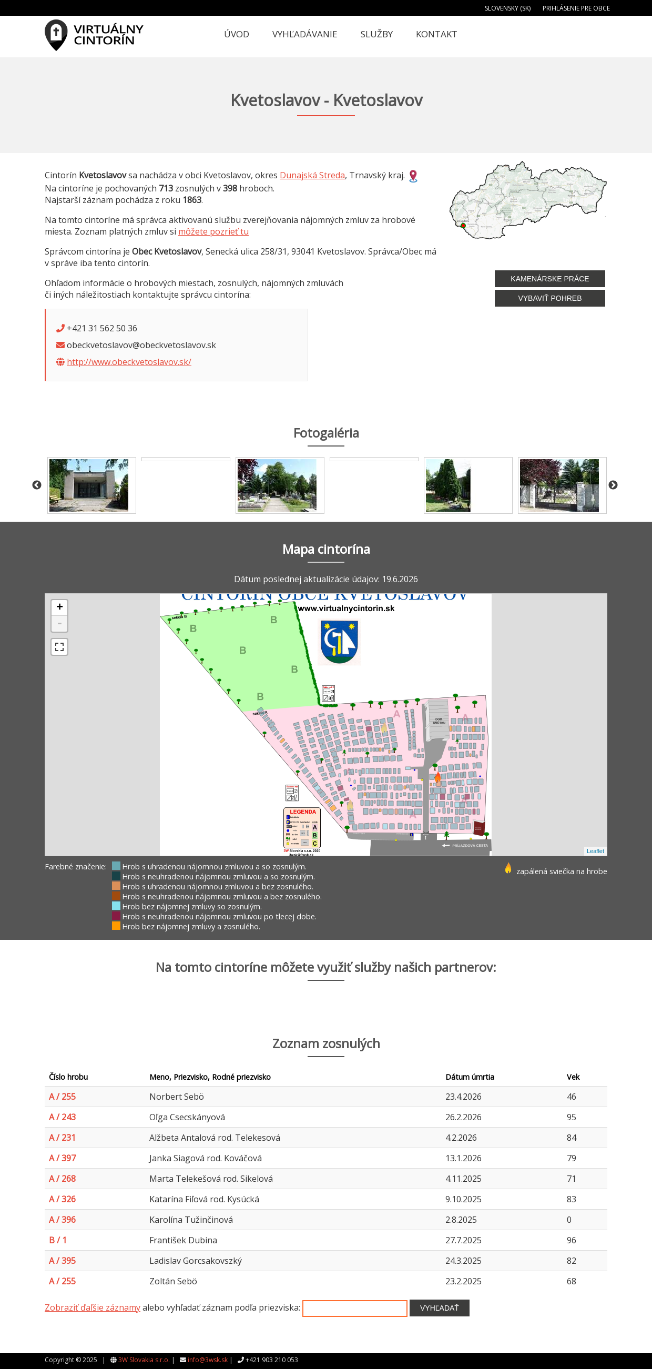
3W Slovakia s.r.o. (144, 1359)
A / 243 (62, 1117)
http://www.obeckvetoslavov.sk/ (129, 362)
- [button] (59, 624)
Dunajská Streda (312, 175)
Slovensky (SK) (508, 8)
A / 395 (62, 1260)
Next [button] (613, 485)
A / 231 (62, 1137)
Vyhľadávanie (305, 34)
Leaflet (595, 851)
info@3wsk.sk (208, 1359)
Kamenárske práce (550, 279)
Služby (377, 34)
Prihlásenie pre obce (576, 8)
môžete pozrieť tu (213, 231)
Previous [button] (37, 485)
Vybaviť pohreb (550, 298)
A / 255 (62, 1096)
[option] (91, 485)
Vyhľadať (439, 1308)
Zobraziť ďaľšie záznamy (92, 1307)
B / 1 (58, 1240)
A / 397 (62, 1158)
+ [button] (59, 608)
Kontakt (436, 34)
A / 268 (62, 1178)
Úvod (236, 34)
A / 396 (62, 1219)
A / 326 (62, 1199)
